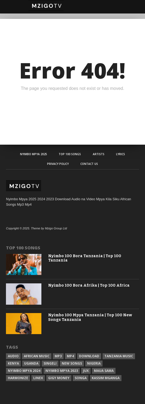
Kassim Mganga (106, 378)
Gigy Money (59, 378)
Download (89, 356)
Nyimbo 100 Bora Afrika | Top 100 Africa (89, 285)
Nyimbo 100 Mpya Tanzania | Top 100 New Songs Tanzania (90, 317)
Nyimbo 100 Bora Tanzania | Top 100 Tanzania (84, 258)
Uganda (31, 363)
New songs (72, 363)
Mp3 (58, 356)
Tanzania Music (118, 356)
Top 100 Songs (70, 154)
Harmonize (18, 378)
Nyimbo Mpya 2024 (24, 370)
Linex (38, 378)
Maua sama (104, 370)
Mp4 (70, 356)
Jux (86, 370)
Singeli (50, 363)
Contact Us (89, 163)
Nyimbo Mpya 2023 (61, 370)
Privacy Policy (58, 163)
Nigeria (94, 363)
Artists (98, 154)
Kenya (13, 363)
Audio (13, 356)
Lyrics (120, 154)
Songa (81, 378)
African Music (37, 356)
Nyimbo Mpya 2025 (33, 154)
